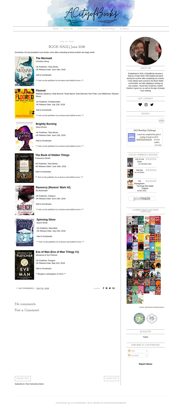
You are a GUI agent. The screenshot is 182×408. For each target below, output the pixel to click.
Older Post (111, 378)
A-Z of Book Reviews (87, 29)
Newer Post (22, 378)
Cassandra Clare (145, 164)
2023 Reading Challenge (144, 130)
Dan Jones (142, 190)
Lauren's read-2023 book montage (146, 211)
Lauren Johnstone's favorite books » (152, 307)
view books (158, 145)
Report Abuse (145, 364)
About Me (68, 29)
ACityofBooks (78, 403)
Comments (133, 355)
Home (55, 29)
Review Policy (108, 29)
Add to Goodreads (43, 75)
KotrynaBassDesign (115, 403)
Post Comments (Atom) (35, 384)
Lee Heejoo (140, 172)
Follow (145, 337)
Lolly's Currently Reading (143, 155)
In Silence (124, 29)
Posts (131, 351)
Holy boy (139, 170)
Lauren (139, 134)
